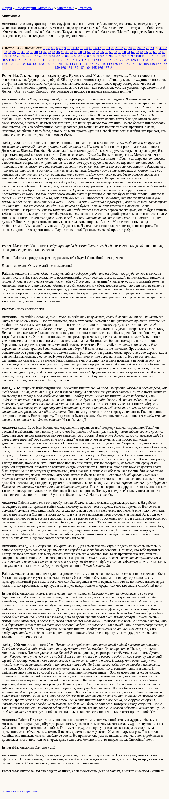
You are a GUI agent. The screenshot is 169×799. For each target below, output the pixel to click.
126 (133, 60)
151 (121, 64)
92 (102, 56)
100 (138, 56)
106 (11, 60)
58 (115, 52)
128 (145, 60)
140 (53, 64)
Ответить (85, 8)
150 (115, 64)
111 (41, 60)
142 (66, 64)
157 (158, 64)
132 (4, 64)
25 (134, 48)
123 (114, 60)
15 (90, 48)
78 (40, 56)
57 (111, 52)
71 (9, 56)
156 (152, 64)
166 (100, 68)
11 (72, 48)
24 (130, 48)
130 (157, 60)
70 (5, 56)
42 (45, 52)
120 (96, 60)
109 (29, 60)
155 (146, 64)
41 (40, 52)
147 (96, 64)
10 (68, 48)
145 (84, 64)
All (112, 68)
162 (75, 68)
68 (159, 52)
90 (93, 56)
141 (59, 64)
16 (95, 48)
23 (125, 48)
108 (23, 60)
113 (53, 60)
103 (156, 56)
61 (128, 52)
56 (106, 52)
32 (165, 48)
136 (29, 64)
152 (127, 64)
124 (120, 60)
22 (121, 48)
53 (93, 52)
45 (58, 52)
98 (128, 56)
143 (72, 64)
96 (119, 56)
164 (88, 68)
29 (152, 48)
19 (108, 48)
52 (89, 52)
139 (47, 64)
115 (65, 60)
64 (141, 52)
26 (139, 48)
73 (18, 56)
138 (41, 64)
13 (81, 48)
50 (80, 52)
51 (84, 52)
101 (144, 56)
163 (81, 68)
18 (103, 48)
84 (67, 56)
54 (97, 52)
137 (35, 64)
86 (75, 56)
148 (103, 64)
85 (71, 56)
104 (162, 56)
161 (69, 68)
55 (102, 52)
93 (106, 56)
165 (94, 68)
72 (14, 56)
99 (133, 56)
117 (78, 60)
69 (163, 52)
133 (10, 64)
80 (49, 56)
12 (77, 48)
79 (45, 56)
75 (27, 56)
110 (35, 60)
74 (23, 56)
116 (71, 60)
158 (164, 64)
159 (57, 68)
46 (62, 52)
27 (143, 48)
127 (139, 60)
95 (115, 56)
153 (133, 64)
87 (80, 56)
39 (31, 52)
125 (127, 60)
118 (83, 60)
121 (102, 60)
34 (9, 52)
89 (89, 56)
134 (16, 64)
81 (53, 56)
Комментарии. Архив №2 (34, 8)
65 (146, 52)
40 (36, 52)
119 (89, 60)
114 (59, 60)
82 (58, 56)
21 (117, 48)
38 (27, 52)
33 (5, 52)
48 (71, 52)
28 (147, 48)
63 (137, 52)
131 (164, 60)
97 (124, 56)
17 (99, 48)
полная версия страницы (20, 791)
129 (151, 60)
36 (18, 52)
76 (31, 56)
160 (63, 68)
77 (36, 56)
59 (119, 52)
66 (150, 52)
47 (67, 52)
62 (133, 52)
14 (86, 48)
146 (90, 64)
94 (111, 56)
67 (155, 52)
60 (124, 52)
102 (150, 56)
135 (23, 64)
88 (84, 56)
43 (49, 52)
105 (5, 60)
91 (97, 56)
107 (17, 60)
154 (140, 64)
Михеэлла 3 (65, 8)
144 (78, 64)
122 (108, 60)
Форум (7, 8)
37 (23, 52)
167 (106, 68)
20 (112, 48)
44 (53, 52)
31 (161, 48)
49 (75, 52)
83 (62, 56)
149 (109, 64)
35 (14, 52)
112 (47, 60)
